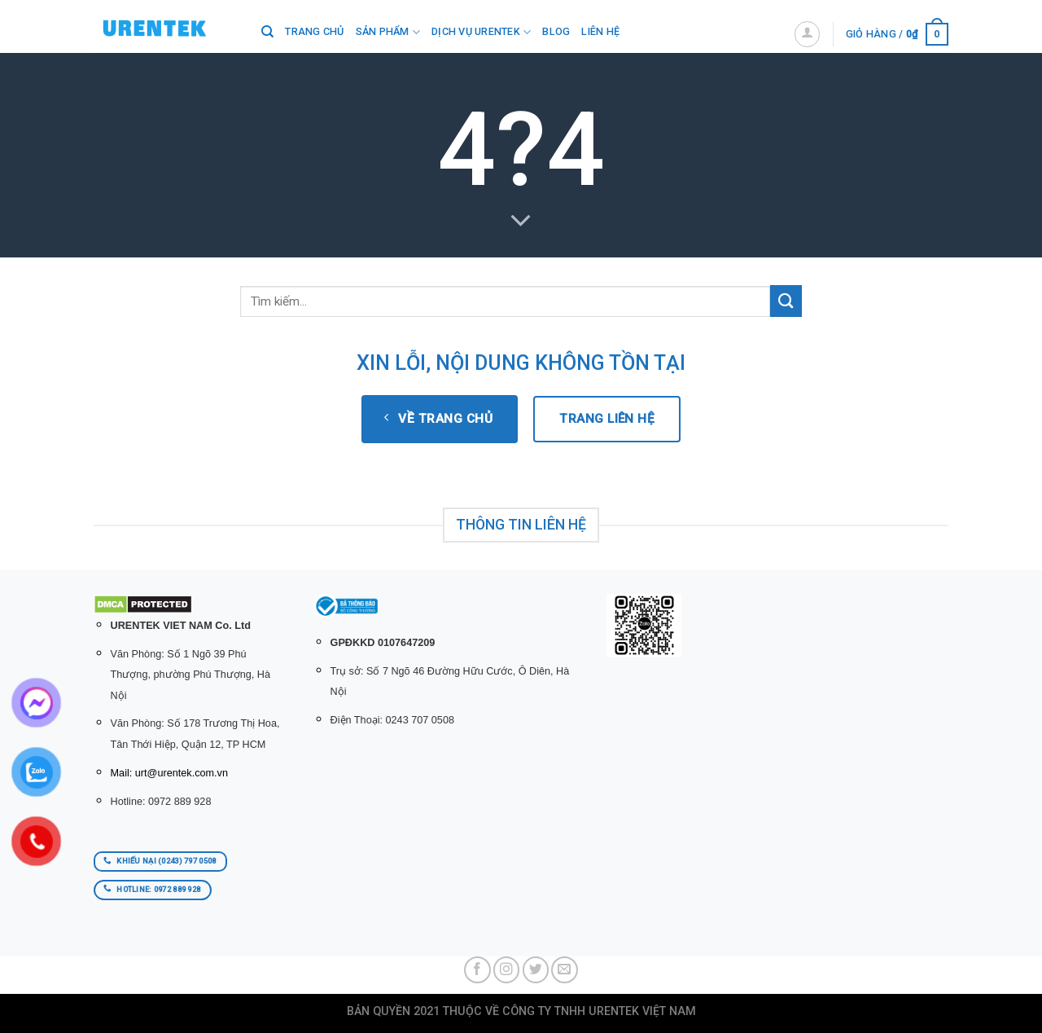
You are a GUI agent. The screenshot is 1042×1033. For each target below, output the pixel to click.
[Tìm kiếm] (267, 31)
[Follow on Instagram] (506, 969)
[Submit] (786, 301)
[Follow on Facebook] (477, 969)
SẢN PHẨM (388, 32)
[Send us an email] (564, 969)
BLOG (556, 31)
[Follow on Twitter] (536, 969)
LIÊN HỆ (600, 31)
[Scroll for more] (520, 221)
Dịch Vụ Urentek (481, 32)
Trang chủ (314, 31)
